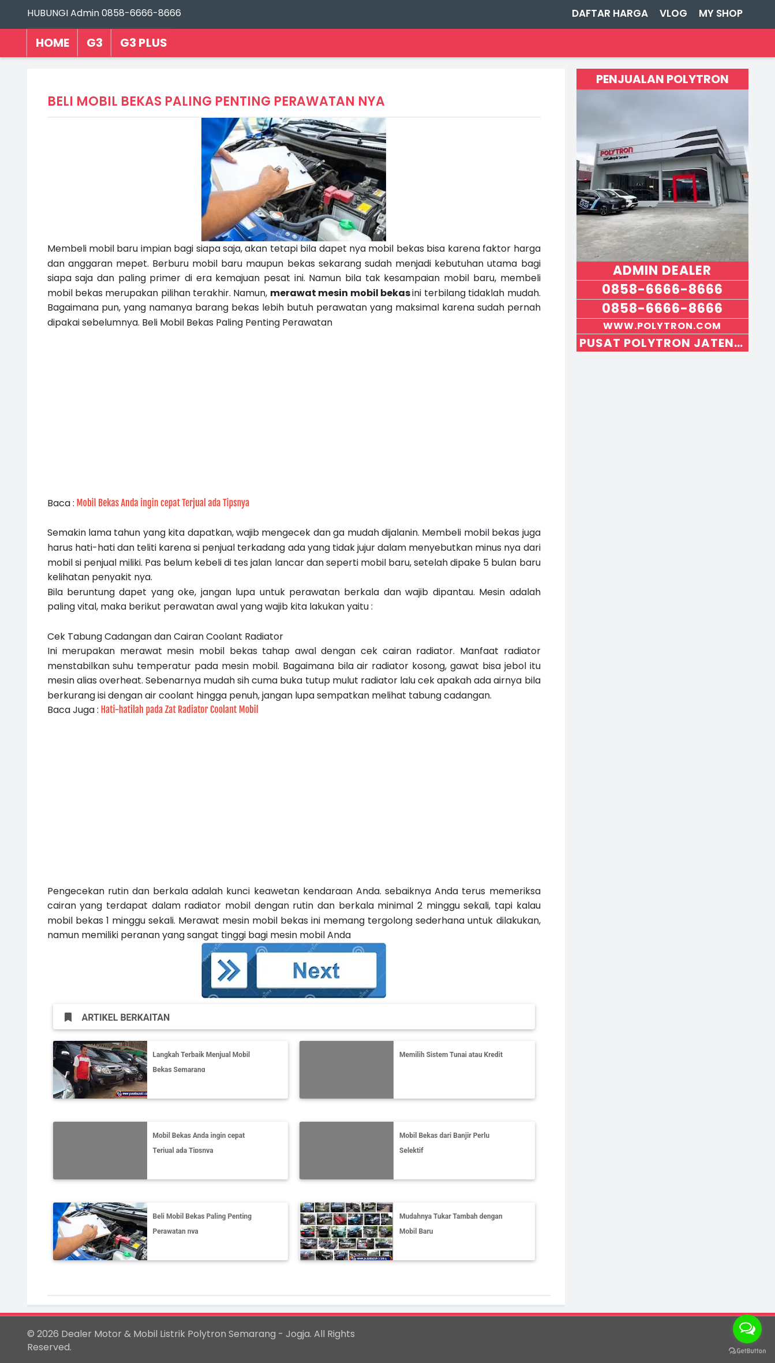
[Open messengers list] (747, 1329)
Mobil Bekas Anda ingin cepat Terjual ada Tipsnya (163, 503)
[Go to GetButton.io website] (747, 1351)
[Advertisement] (294, 411)
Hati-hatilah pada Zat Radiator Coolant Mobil (180, 709)
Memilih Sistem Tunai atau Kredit (451, 1055)
